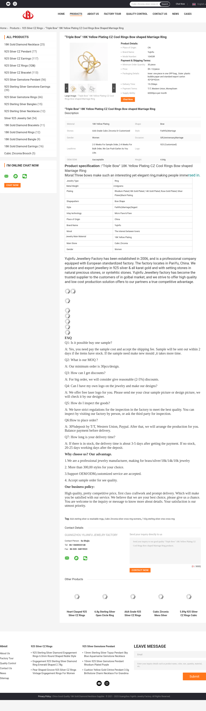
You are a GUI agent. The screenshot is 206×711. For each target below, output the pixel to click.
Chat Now (180, 4)
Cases (188, 14)
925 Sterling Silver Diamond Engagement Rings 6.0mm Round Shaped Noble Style (55, 654)
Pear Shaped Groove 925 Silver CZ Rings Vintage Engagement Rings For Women (54, 671)
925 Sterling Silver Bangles (20, 104)
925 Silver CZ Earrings (17, 58)
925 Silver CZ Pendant (17, 51)
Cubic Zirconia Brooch (17, 153)
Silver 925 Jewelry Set (17, 118)
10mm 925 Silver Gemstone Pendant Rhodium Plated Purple (104, 663)
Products (76, 14)
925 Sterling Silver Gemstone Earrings (27, 86)
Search (165, 4)
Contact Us (160, 14)
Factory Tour (112, 14)
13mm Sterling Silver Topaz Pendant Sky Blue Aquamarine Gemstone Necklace (106, 654)
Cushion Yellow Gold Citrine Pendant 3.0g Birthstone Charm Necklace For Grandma (106, 671)
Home (61, 14)
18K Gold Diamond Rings (19, 132)
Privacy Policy (44, 696)
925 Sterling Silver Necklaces (22, 111)
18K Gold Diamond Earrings (21, 146)
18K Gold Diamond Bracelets (21, 125)
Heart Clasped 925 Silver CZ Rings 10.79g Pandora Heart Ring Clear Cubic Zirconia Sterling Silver (77, 613)
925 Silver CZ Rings (32, 28)
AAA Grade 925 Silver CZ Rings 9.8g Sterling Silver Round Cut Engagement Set (132, 613)
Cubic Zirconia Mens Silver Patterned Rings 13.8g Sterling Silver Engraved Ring (160, 613)
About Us (93, 14)
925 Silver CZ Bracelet (17, 72)
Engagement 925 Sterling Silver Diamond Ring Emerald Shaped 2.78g (55, 663)
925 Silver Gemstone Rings (20, 97)
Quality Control (136, 14)
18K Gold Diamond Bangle (20, 139)
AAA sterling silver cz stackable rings (87, 519)
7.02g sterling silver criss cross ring (158, 519)
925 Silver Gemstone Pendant (22, 79)
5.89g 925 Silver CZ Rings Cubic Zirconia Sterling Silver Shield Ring (188, 613)
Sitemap (4, 678)
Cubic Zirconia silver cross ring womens (123, 519)
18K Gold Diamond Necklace (21, 44)
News (175, 14)
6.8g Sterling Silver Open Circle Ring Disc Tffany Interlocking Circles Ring (104, 613)
